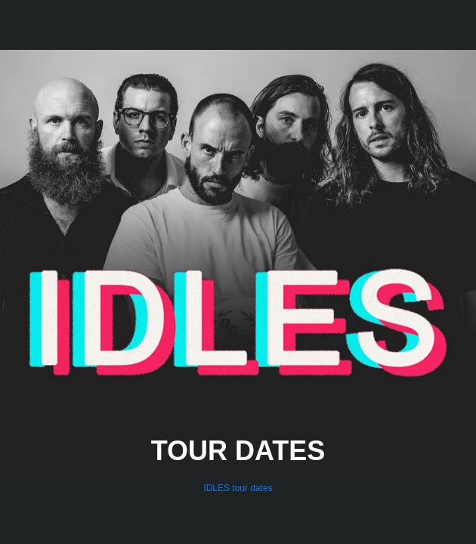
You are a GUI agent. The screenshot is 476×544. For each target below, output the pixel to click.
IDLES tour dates (237, 488)
